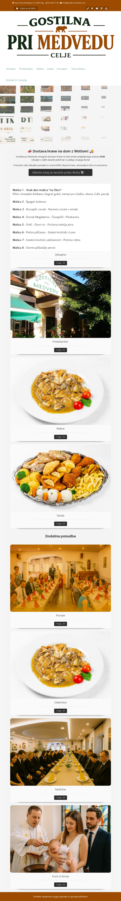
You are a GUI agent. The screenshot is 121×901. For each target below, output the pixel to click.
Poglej (60, 263)
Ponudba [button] (62, 68)
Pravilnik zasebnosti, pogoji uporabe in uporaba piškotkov (60, 896)
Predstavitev (26, 68)
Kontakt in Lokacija (16, 80)
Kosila (50, 68)
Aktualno (11, 68)
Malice (40, 68)
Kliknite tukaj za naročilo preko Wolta (57, 172)
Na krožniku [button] (78, 68)
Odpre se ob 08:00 (25, 8)
